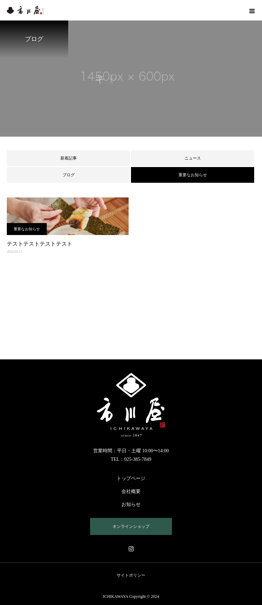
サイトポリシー (131, 575)
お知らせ (131, 504)
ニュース (193, 158)
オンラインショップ (131, 526)
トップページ (131, 478)
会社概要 (131, 491)
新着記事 (68, 158)
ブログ (68, 175)
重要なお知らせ (27, 229)
